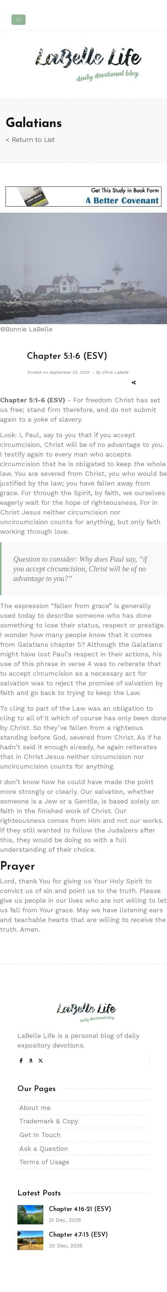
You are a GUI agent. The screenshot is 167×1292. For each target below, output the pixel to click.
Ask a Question (43, 1148)
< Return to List (30, 139)
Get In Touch (40, 1135)
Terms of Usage (44, 1162)
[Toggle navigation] (18, 19)
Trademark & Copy (48, 1121)
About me (35, 1107)
